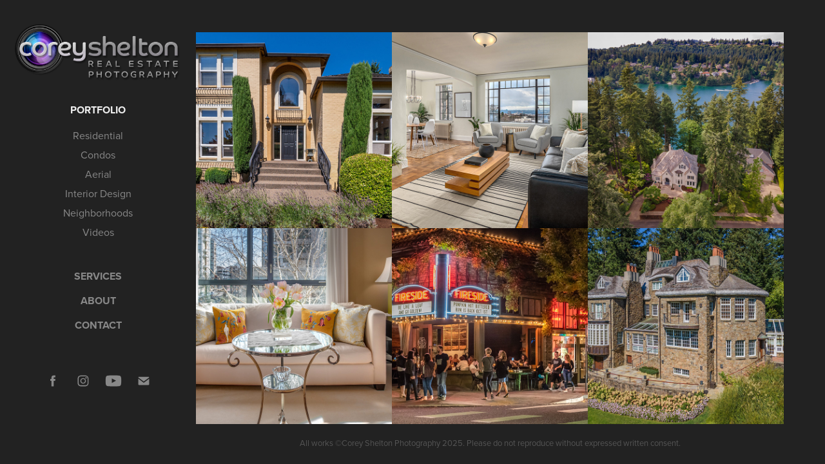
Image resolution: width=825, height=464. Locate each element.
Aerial (98, 174)
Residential (98, 135)
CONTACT (98, 325)
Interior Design (98, 193)
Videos (98, 232)
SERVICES (98, 276)
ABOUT (98, 300)
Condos (98, 155)
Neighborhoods (98, 213)
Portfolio (98, 109)
